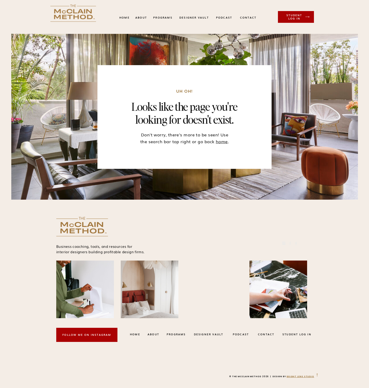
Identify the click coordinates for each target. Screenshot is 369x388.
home (222, 141)
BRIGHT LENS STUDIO (300, 376)
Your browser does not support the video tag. (215, 289)
